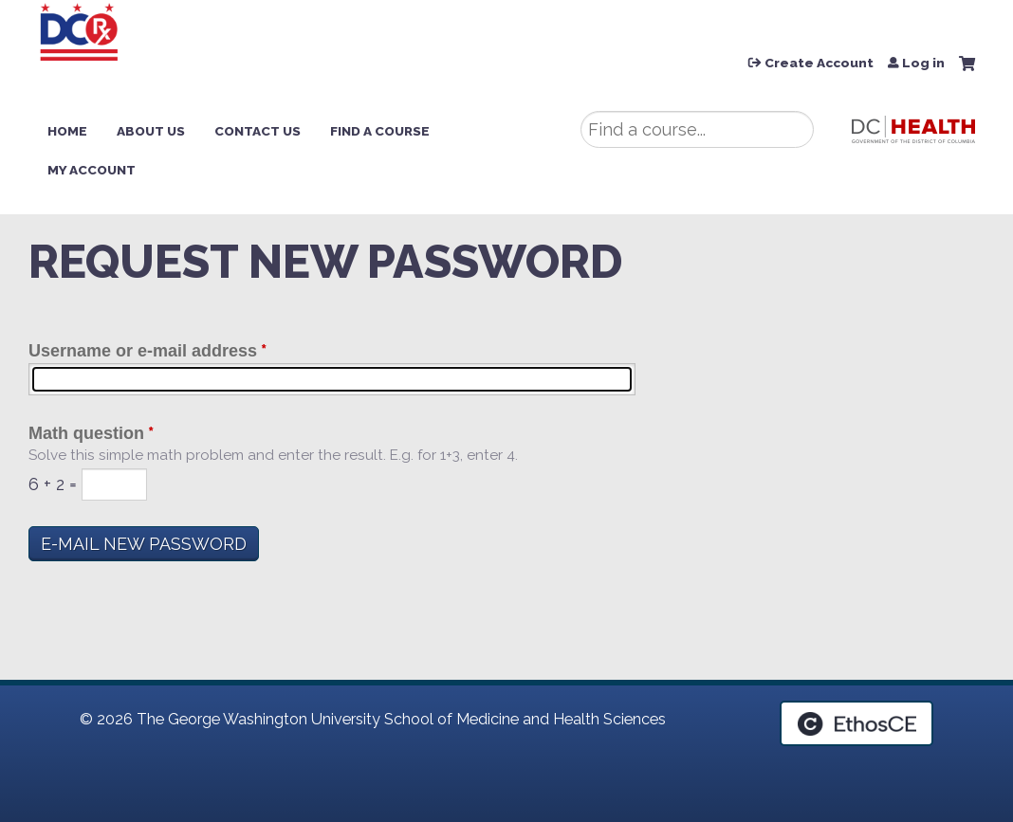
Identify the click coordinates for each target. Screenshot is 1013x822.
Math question (86, 433)
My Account (91, 169)
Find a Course (380, 130)
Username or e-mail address (142, 350)
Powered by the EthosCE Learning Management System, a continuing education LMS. (856, 723)
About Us (151, 130)
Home (67, 130)
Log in (923, 63)
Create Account (819, 63)
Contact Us (257, 130)
